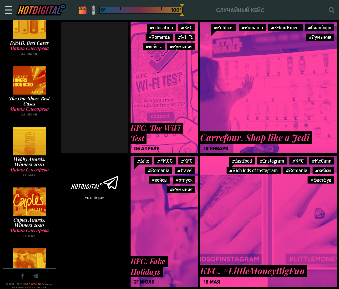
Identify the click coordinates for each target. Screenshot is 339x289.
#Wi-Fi (185, 37)
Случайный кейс (240, 10)
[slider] (182, 10)
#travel (184, 170)
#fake (143, 161)
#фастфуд (320, 180)
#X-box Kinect (285, 27)
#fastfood (242, 161)
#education (161, 27)
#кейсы (154, 46)
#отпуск (184, 180)
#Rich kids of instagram (253, 170)
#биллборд (319, 27)
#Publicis (223, 27)
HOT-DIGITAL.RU (32, 284)
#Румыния (181, 46)
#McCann (321, 161)
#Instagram (272, 161)
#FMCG (165, 161)
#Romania (159, 37)
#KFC (186, 27)
